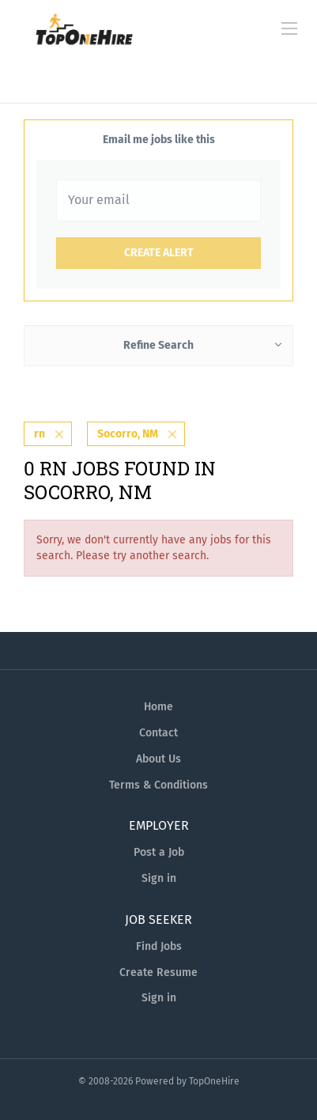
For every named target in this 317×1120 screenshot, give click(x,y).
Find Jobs (159, 946)
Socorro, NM (127, 434)
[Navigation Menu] (289, 28)
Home (158, 706)
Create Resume (158, 972)
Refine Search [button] (158, 345)
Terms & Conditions (158, 785)
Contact (158, 733)
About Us (158, 759)
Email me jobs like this (159, 139)
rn (39, 434)
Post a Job (159, 852)
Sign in (159, 878)
